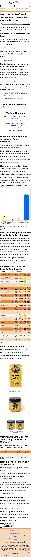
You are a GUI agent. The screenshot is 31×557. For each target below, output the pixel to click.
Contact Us (19, 518)
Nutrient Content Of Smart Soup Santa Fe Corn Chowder (15, 117)
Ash (2, 332)
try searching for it (13, 263)
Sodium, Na (4, 319)
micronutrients (15, 148)
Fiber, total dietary (9, 48)
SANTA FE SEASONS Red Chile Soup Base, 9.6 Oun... (15, 416)
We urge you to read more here (21, 546)
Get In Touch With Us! (15, 130)
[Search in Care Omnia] (5, 6)
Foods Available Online (15, 121)
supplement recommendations (10, 485)
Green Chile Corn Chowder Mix (15, 391)
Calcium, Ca (4, 312)
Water (5, 60)
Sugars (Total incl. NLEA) (11, 93)
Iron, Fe (5, 96)
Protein (2, 298)
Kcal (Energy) (4, 335)
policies (19, 533)
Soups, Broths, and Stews (15, 271)
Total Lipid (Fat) (5, 291)
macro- (5, 148)
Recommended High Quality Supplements (15, 128)
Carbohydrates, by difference (12, 98)
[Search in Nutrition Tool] (12, 24)
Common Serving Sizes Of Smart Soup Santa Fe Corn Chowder (15, 124)
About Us (19, 530)
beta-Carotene (4, 305)
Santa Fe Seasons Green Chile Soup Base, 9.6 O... (15, 432)
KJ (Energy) (4, 339)
